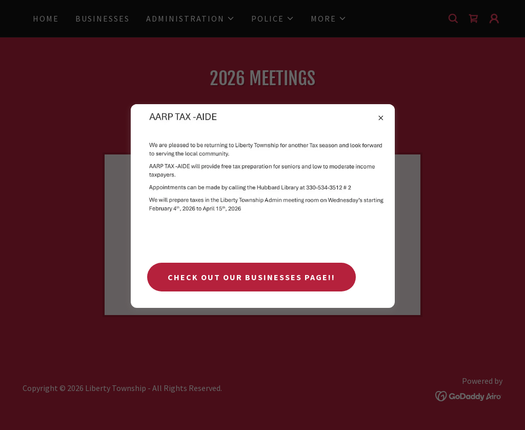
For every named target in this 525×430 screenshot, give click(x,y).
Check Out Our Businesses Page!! (251, 277)
